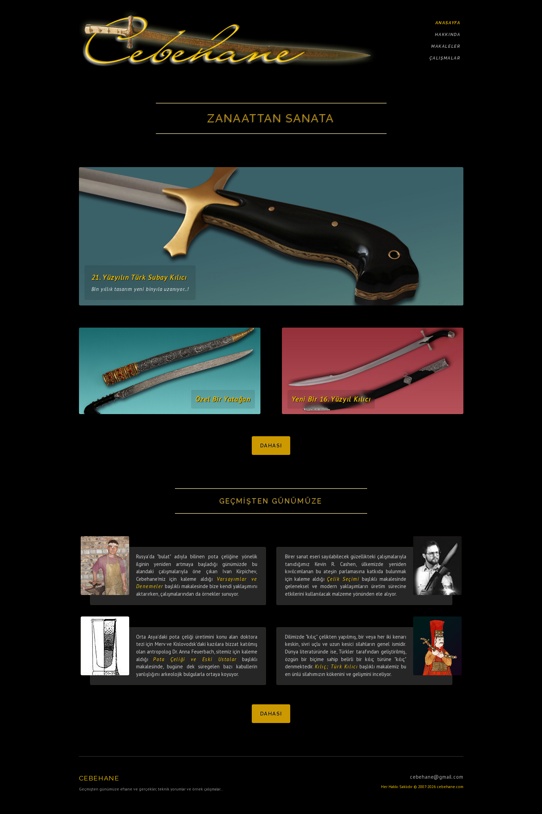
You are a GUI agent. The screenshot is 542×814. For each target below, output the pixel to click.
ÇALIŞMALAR (445, 58)
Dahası (271, 445)
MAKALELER (445, 46)
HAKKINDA (448, 34)
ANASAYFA (448, 22)
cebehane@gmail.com (436, 777)
